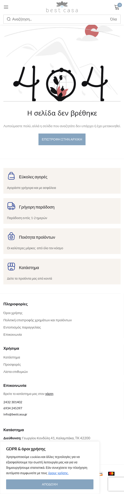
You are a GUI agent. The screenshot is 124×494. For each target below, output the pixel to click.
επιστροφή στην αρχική (62, 139)
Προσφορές (12, 364)
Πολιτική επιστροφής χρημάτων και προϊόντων (37, 320)
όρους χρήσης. (58, 473)
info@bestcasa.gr (15, 414)
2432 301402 (12, 402)
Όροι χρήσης (12, 313)
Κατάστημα (11, 357)
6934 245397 (12, 408)
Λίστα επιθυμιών (15, 371)
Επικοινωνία (12, 334)
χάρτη (49, 394)
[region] (50, 467)
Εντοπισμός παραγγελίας (22, 327)
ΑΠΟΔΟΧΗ (49, 484)
